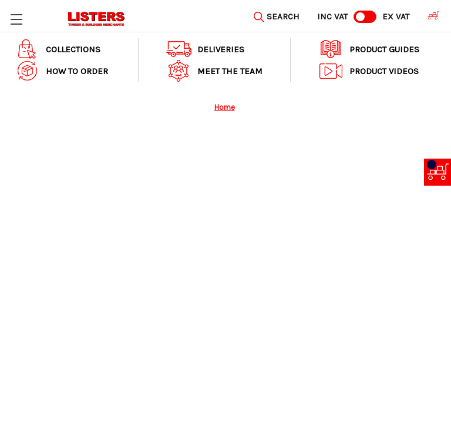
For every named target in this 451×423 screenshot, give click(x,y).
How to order (61, 71)
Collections (57, 49)
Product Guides (368, 49)
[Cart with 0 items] (430, 15)
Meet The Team (214, 71)
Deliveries (205, 49)
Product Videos (368, 71)
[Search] (276, 15)
